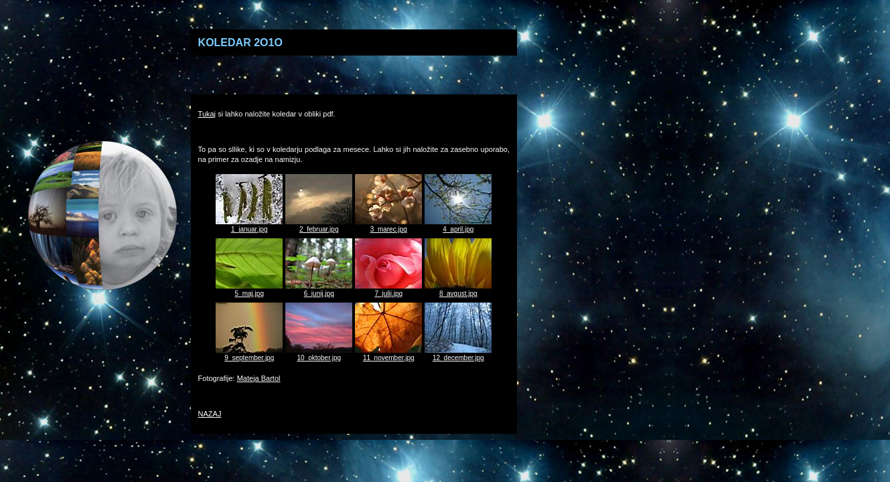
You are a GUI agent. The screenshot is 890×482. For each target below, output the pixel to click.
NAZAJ (210, 414)
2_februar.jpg (318, 225)
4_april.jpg (458, 225)
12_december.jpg (458, 354)
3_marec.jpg (388, 225)
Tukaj (207, 114)
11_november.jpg (388, 354)
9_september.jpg (249, 354)
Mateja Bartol (259, 378)
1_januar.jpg (249, 225)
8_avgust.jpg (458, 290)
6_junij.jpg (318, 290)
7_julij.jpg (388, 290)
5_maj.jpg (249, 290)
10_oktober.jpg (318, 354)
